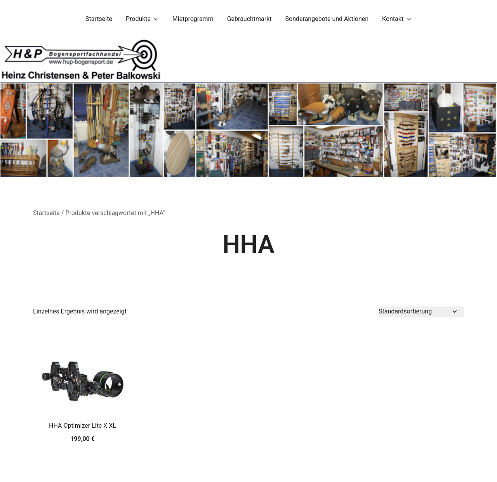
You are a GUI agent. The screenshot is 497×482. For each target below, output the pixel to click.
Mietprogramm (193, 18)
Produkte (138, 18)
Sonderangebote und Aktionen (326, 18)
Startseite (98, 18)
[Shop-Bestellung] (421, 311)
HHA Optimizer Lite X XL (82, 425)
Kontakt (392, 18)
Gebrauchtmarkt (249, 18)
